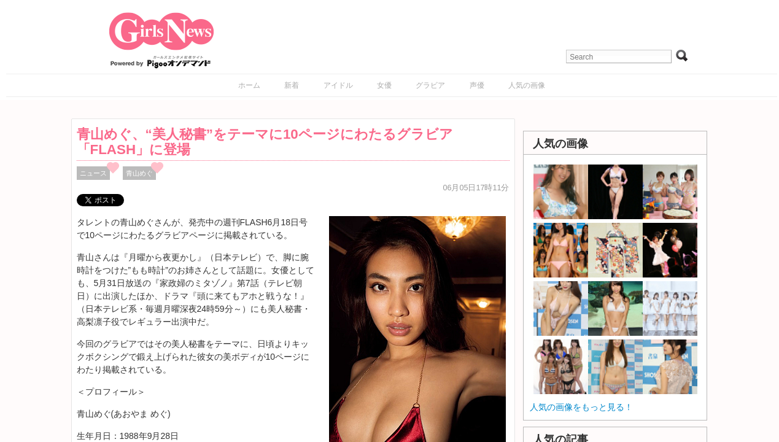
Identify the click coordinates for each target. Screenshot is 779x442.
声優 (477, 85)
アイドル (338, 85)
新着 (291, 85)
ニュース (93, 173)
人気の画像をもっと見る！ (581, 407)
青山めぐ (139, 173)
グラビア (430, 85)
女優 (384, 85)
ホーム (249, 85)
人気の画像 (526, 85)
